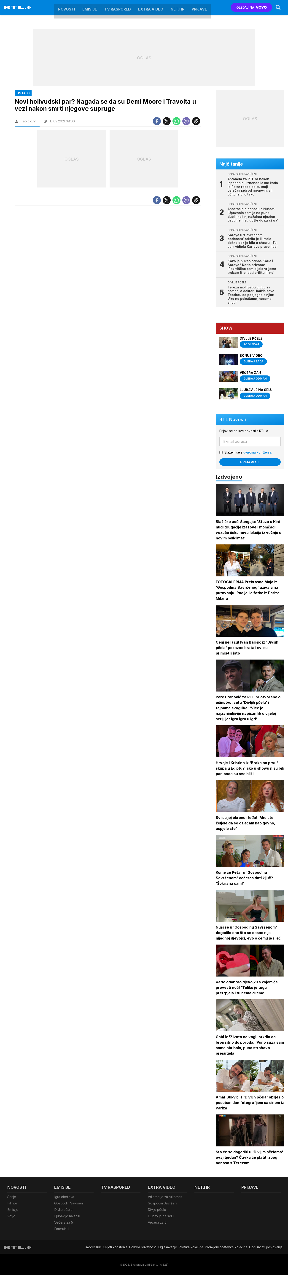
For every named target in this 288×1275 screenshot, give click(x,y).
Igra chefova (64, 1197)
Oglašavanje (167, 1246)
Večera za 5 (63, 1222)
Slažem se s (248, 452)
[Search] (278, 7)
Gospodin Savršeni (68, 1203)
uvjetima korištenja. (257, 452)
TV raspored (117, 7)
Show (226, 328)
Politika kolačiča (191, 1246)
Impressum (94, 1246)
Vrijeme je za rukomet (165, 1197)
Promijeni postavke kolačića (226, 1246)
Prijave (199, 7)
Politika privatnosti (142, 1246)
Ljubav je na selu (67, 1216)
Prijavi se (250, 462)
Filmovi (12, 1203)
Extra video (150, 7)
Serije (11, 1197)
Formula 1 (61, 1228)
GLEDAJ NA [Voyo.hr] (251, 7)
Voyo (11, 1216)
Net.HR (177, 7)
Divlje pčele (63, 1209)
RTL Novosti (232, 419)
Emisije (89, 7)
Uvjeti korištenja (115, 1246)
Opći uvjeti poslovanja (266, 1246)
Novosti (66, 7)
